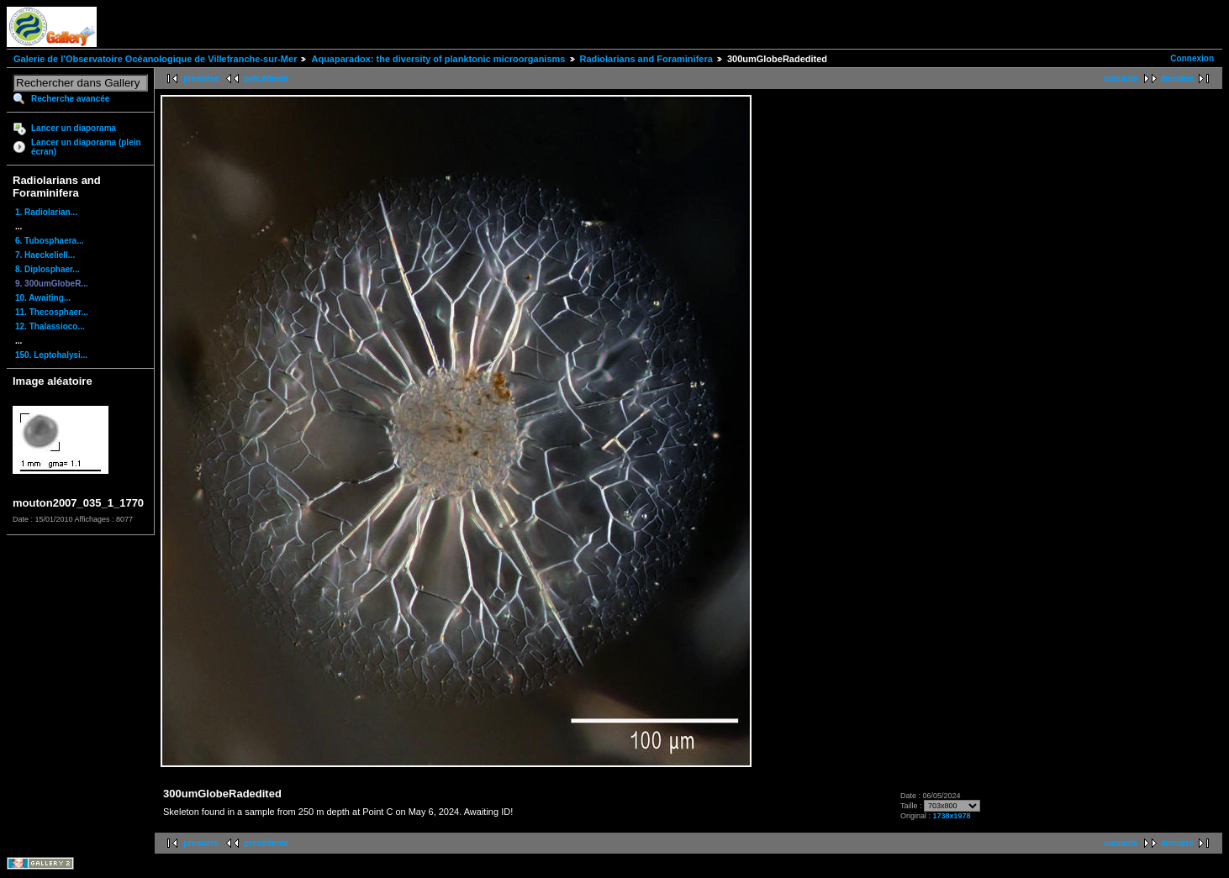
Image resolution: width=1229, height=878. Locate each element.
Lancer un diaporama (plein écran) (86, 147)
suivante (1121, 78)
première (201, 78)
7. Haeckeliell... (45, 255)
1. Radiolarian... (46, 212)
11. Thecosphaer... (51, 312)
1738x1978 (952, 816)
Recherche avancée (70, 98)
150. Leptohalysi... (51, 355)
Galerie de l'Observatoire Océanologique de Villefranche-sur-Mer (155, 59)
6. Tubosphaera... (49, 240)
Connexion (1192, 58)
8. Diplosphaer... (47, 269)
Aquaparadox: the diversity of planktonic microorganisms (438, 59)
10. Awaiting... (43, 297)
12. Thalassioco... (50, 326)
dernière (1177, 78)
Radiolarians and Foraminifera (646, 59)
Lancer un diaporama (73, 128)
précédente (266, 78)
